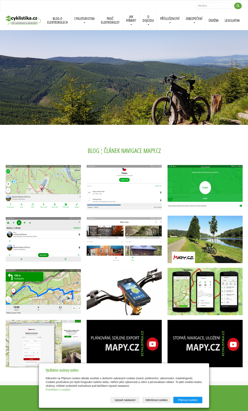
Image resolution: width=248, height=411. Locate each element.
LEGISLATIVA (232, 20)
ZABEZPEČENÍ (194, 19)
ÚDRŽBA (214, 20)
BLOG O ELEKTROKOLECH (57, 20)
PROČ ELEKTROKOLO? (110, 20)
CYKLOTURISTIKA (84, 19)
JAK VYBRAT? (131, 20)
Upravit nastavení (125, 400)
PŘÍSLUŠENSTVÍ (170, 19)
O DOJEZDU (148, 20)
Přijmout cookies (188, 400)
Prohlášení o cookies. (58, 389)
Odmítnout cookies (156, 400)
